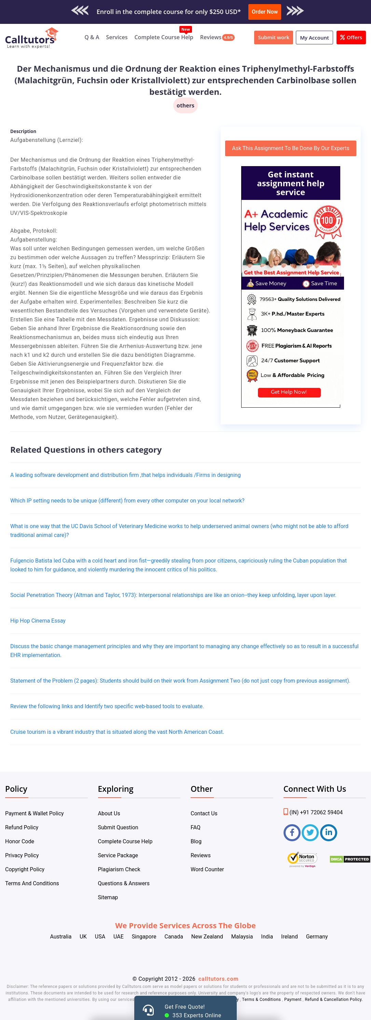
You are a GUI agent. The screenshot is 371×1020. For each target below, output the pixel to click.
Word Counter (207, 869)
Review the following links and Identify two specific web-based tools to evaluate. (107, 706)
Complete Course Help (163, 37)
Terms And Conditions (32, 883)
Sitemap (108, 897)
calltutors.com (218, 979)
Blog (196, 841)
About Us (109, 813)
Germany (317, 936)
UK (83, 936)
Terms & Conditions (262, 999)
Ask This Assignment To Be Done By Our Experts (290, 148)
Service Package (118, 855)
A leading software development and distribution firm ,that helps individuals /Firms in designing (125, 475)
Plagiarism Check (119, 869)
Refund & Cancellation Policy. (334, 999)
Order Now (265, 12)
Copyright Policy (24, 869)
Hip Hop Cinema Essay (38, 620)
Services (117, 37)
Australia (60, 936)
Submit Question (118, 827)
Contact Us (204, 813)
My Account (314, 37)
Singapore (144, 936)
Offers (351, 37)
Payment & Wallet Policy (34, 813)
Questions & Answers (124, 883)
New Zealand (207, 936)
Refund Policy (21, 827)
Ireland (289, 936)
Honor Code (19, 841)
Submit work (273, 37)
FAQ (196, 827)
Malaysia (242, 936)
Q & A (91, 37)
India (267, 936)
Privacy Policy (22, 855)
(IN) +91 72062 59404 (313, 812)
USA (100, 936)
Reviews (211, 37)
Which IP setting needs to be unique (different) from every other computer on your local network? (127, 500)
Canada (173, 936)
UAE (118, 936)
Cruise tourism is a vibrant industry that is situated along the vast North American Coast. (117, 732)
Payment (293, 999)
